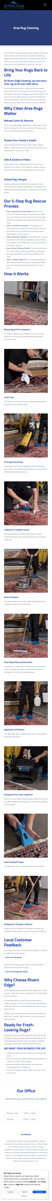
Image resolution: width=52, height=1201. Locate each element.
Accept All (39, 1192)
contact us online (18, 1038)
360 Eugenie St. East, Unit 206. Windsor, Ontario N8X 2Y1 (26, 1099)
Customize (10, 1192)
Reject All (25, 1192)
